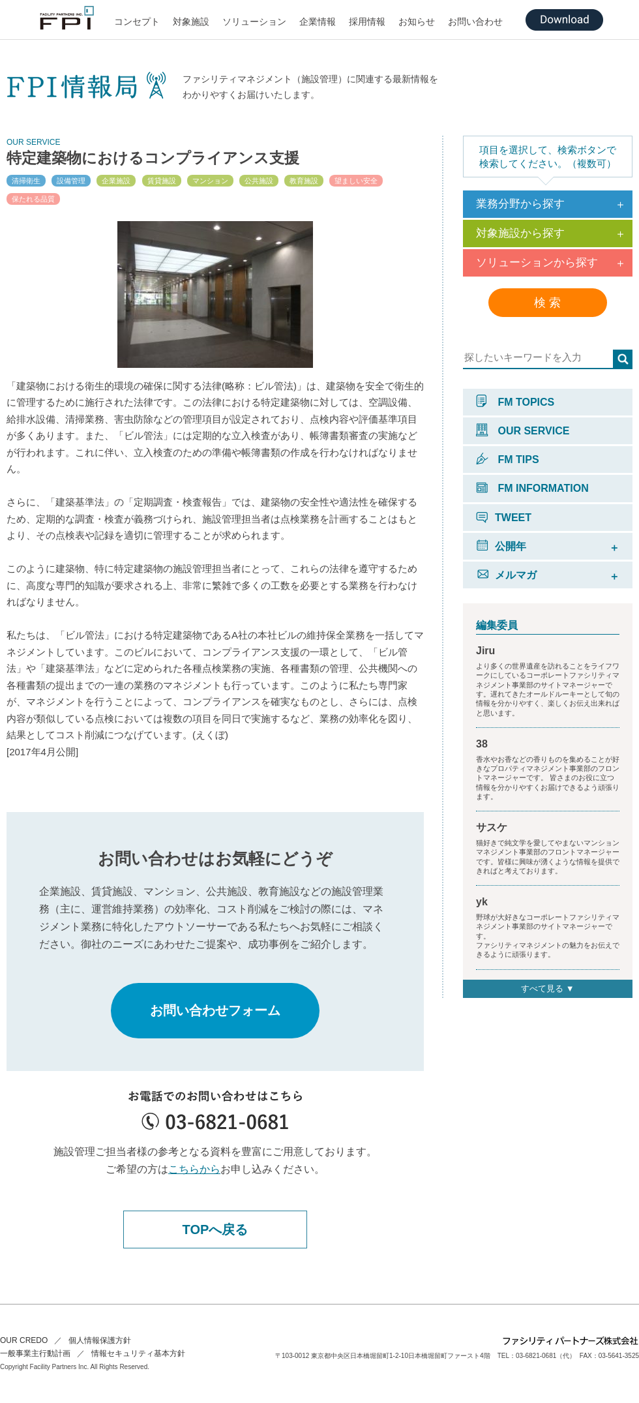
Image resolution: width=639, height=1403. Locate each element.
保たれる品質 (33, 199)
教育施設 (304, 181)
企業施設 (116, 181)
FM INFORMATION (532, 488)
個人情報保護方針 (99, 1340)
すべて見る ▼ (547, 988)
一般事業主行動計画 (35, 1353)
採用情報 (367, 21)
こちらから (194, 1169)
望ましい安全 (356, 181)
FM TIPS (507, 459)
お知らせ (416, 21)
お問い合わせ (475, 21)
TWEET (503, 517)
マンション (210, 181)
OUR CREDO (24, 1340)
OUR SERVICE (522, 430)
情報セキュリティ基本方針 (138, 1353)
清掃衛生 (26, 181)
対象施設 (191, 21)
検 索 (547, 302)
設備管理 (71, 181)
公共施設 (259, 181)
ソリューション (254, 21)
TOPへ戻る (215, 1229)
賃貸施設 (161, 181)
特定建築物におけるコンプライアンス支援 (153, 157)
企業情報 (317, 21)
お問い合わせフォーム (215, 1010)
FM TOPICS (515, 402)
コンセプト (137, 21)
